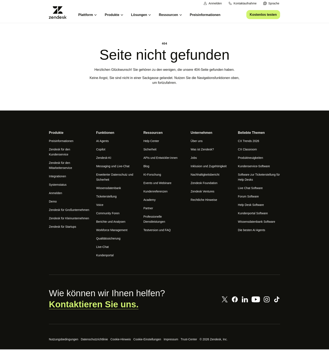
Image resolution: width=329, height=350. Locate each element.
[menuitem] (271, 3)
